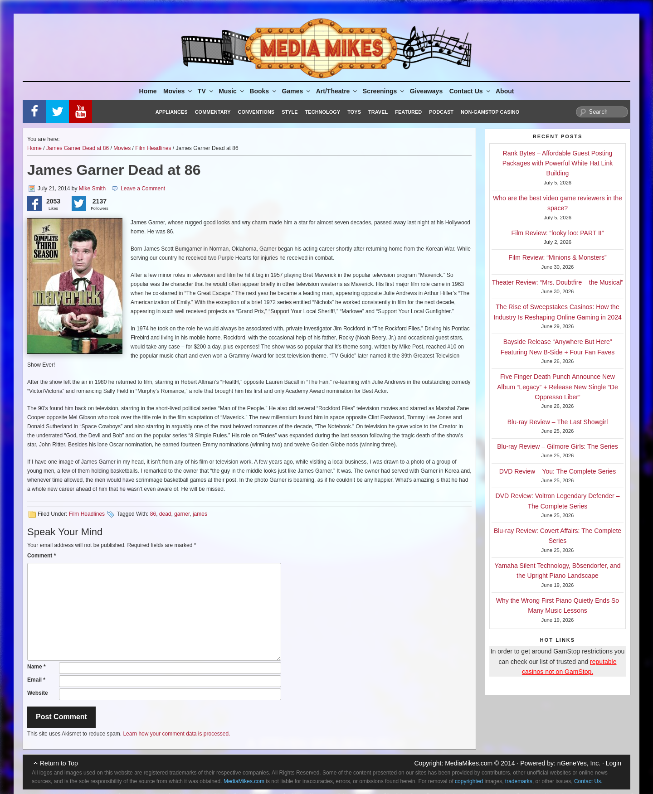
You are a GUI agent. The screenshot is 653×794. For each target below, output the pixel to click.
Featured (408, 112)
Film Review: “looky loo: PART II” (558, 233)
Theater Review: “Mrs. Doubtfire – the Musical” (557, 282)
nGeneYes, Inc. (578, 763)
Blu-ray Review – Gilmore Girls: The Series (557, 446)
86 (153, 514)
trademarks (518, 781)
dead (165, 514)
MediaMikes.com (468, 763)
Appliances (172, 112)
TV (206, 91)
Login (613, 763)
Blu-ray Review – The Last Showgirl (557, 422)
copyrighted (469, 781)
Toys (354, 112)
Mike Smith (92, 188)
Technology (323, 112)
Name (36, 666)
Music (232, 91)
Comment (41, 555)
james (200, 514)
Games (297, 91)
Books (263, 91)
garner (182, 514)
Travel (378, 112)
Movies (178, 91)
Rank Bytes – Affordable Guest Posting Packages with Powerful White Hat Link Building (557, 163)
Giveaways (426, 91)
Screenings (384, 91)
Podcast (441, 112)
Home (148, 91)
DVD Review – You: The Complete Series (557, 471)
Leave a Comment (143, 188)
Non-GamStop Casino (490, 112)
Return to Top (59, 763)
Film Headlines (153, 148)
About (505, 91)
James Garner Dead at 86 (77, 148)
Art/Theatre (337, 91)
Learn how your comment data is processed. (176, 734)
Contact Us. (588, 781)
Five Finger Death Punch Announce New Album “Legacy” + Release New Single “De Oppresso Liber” (557, 387)
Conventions (256, 112)
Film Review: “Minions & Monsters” (557, 257)
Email (36, 680)
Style (289, 112)
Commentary (213, 112)
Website (37, 693)
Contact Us (470, 91)
